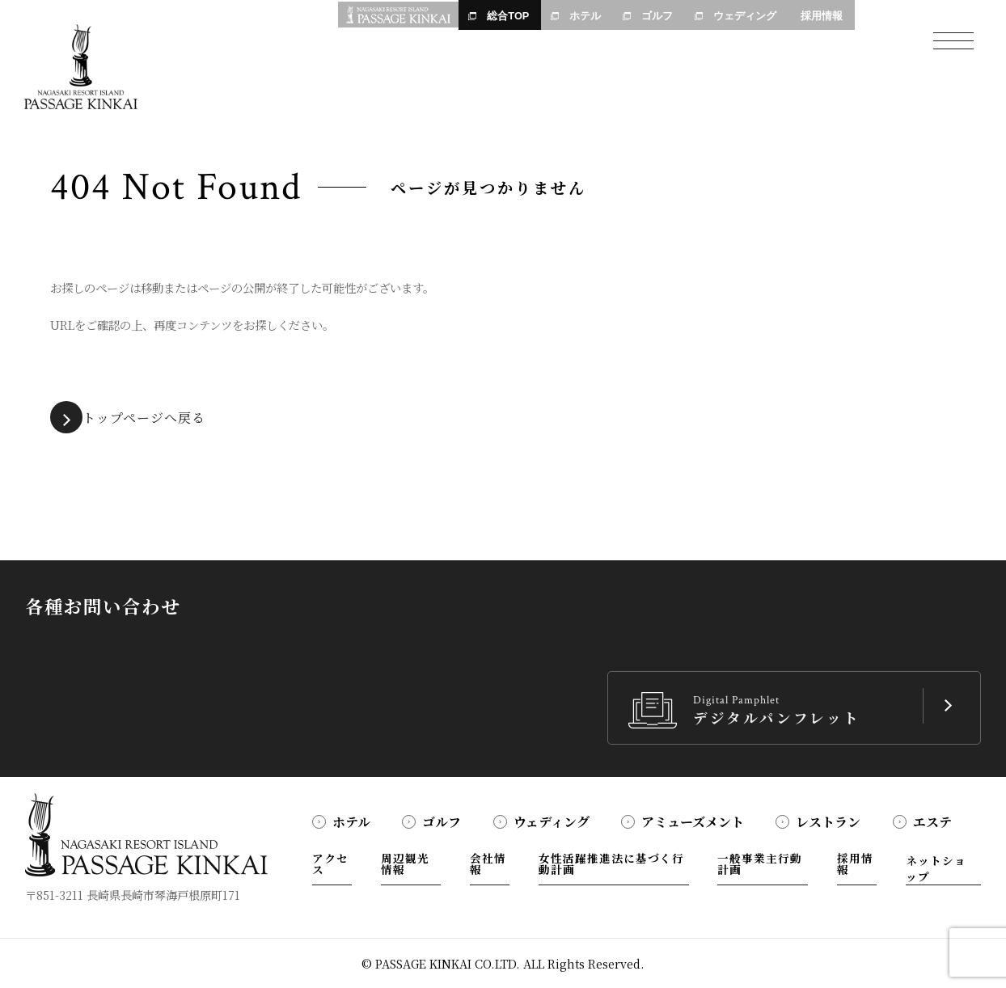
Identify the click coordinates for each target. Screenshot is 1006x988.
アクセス (330, 865)
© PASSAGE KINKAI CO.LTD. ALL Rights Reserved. (503, 963)
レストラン (828, 822)
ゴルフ (441, 822)
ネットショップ (936, 868)
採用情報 (855, 865)
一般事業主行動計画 (759, 865)
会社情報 (488, 865)
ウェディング (552, 822)
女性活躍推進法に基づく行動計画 (611, 865)
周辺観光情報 (405, 865)
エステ (932, 822)
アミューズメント (692, 822)
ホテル (351, 822)
